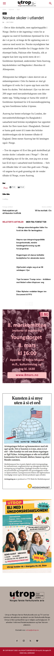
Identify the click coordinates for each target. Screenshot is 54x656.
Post (6, 187)
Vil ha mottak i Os (43, 210)
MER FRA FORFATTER (36, 222)
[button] (50, 3)
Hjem (4, 9)
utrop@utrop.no (32, 630)
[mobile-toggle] (4, 3)
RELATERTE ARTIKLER (13, 222)
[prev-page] (27, 303)
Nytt (18, 9)
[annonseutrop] (27, 572)
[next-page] (31, 303)
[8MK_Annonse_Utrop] (27, 382)
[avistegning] (27, 488)
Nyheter (11, 9)
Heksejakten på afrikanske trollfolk (12, 211)
